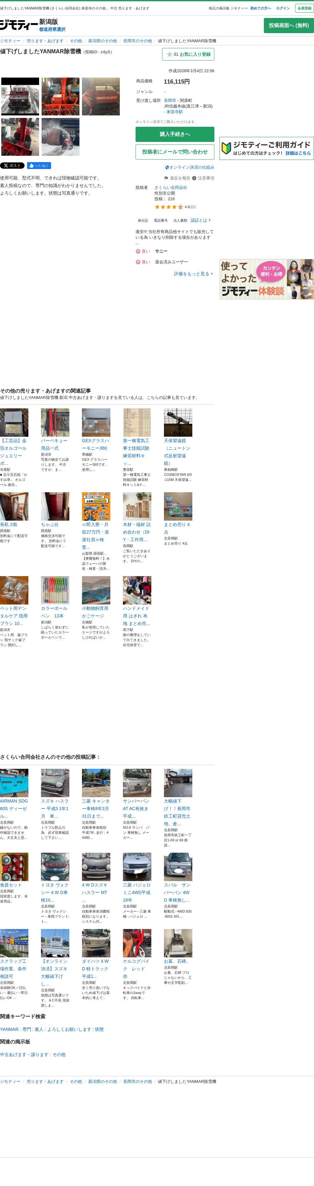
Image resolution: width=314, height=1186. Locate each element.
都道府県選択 (52, 29)
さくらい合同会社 (170, 187)
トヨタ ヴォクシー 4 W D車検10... (55, 878)
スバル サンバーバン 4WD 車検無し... (178, 878)
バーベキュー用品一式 (55, 429)
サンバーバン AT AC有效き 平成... (137, 794)
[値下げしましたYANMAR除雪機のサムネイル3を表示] (101, 96)
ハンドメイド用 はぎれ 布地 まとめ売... (137, 601)
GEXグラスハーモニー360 (96, 429)
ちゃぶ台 (55, 509)
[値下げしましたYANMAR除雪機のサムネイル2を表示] (60, 96)
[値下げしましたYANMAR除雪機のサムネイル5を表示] (60, 137)
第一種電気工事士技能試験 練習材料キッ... (137, 437)
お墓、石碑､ (178, 946)
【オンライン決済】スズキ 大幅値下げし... (55, 957)
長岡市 (170, 100)
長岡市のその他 (137, 40)
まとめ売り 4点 (178, 513)
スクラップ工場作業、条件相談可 (14, 954)
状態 (99, 1029)
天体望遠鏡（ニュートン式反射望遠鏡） (178, 437)
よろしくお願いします (69, 1029)
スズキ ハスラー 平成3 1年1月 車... (55, 794)
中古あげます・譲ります (24, 1054)
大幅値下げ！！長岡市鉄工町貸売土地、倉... (178, 797)
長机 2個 (14, 509)
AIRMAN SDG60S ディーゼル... (14, 794)
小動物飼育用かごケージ (96, 597)
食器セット (14, 870)
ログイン (283, 8)
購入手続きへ (175, 134)
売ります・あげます (45, 40)
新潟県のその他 (102, 40)
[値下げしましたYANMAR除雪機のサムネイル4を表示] (20, 137)
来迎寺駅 (174, 111)
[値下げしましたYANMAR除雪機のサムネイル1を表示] (20, 96)
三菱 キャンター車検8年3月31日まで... (96, 794)
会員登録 (304, 8)
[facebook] (39, 165)
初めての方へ (260, 8)
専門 (26, 1029)
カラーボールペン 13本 (55, 597)
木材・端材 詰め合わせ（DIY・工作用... (137, 517)
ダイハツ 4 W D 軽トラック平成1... (96, 954)
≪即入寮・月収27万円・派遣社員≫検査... (96, 521)
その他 (76, 40)
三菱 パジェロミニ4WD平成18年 (137, 878)
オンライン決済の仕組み (189, 167)
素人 (39, 1029)
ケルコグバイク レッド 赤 (137, 954)
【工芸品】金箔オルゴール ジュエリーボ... (14, 437)
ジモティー (10, 40)
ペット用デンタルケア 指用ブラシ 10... (14, 601)
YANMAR (9, 1029)
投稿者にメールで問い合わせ (175, 152)
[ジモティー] (19, 25)
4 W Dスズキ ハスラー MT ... (96, 878)
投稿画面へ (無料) (289, 25)
